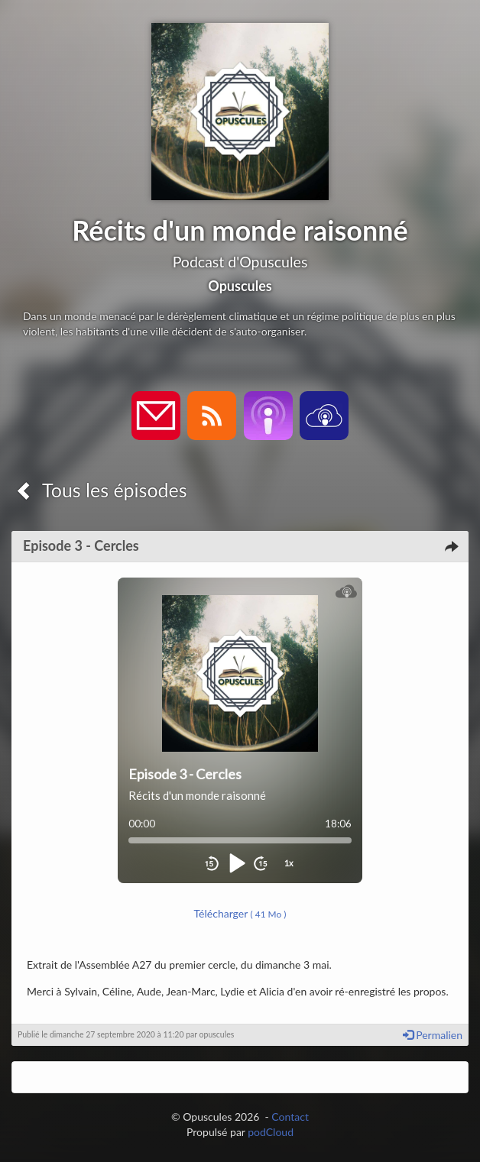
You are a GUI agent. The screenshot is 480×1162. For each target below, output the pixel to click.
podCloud (271, 1131)
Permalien (432, 1034)
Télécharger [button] (240, 913)
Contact (290, 1116)
